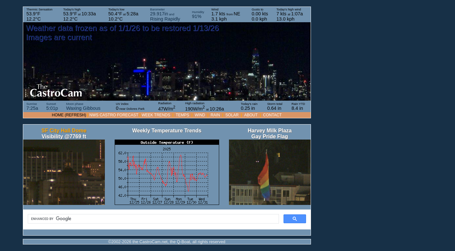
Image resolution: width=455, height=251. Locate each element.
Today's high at (79, 14)
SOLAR (232, 115)
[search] (152, 219)
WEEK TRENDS (155, 115)
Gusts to (260, 14)
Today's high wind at (289, 14)
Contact (272, 115)
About (250, 115)
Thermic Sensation (39, 14)
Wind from (225, 14)
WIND (200, 115)
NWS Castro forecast (113, 115)
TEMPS (182, 115)
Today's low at (123, 14)
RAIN (215, 115)
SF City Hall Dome (64, 130)
